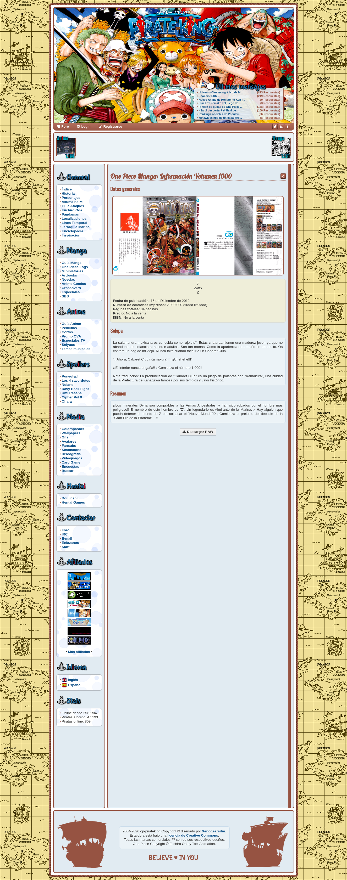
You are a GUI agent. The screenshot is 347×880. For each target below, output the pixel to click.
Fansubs (69, 446)
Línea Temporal (74, 223)
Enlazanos (70, 543)
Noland (68, 385)
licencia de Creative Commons (192, 835)
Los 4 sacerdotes (76, 380)
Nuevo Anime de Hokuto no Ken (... (222, 99)
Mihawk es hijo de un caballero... (220, 117)
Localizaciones (74, 219)
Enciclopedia (72, 231)
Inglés (73, 679)
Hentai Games (73, 502)
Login (85, 126)
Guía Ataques (73, 206)
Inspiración (71, 235)
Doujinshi (70, 498)
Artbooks (69, 275)
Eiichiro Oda (72, 210)
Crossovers (71, 288)
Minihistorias (72, 271)
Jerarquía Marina (76, 227)
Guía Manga (72, 263)
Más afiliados (79, 652)
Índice (67, 189)
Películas (69, 328)
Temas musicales (76, 349)
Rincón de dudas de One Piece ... (221, 106)
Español (74, 685)
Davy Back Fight (75, 389)
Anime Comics (74, 284)
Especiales (71, 292)
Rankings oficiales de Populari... (220, 114)
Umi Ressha (72, 393)
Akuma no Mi (73, 202)
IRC (65, 534)
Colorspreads (73, 429)
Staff (66, 547)
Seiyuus (68, 345)
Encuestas (70, 467)
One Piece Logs (75, 267)
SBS (65, 296)
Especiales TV (73, 340)
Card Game (71, 462)
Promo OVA (71, 336)
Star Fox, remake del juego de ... (220, 103)
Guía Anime (71, 324)
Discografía (71, 454)
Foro (65, 126)
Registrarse (112, 126)
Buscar (68, 471)
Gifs (65, 437)
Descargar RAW (200, 432)
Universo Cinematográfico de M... (221, 92)
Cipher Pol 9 (72, 397)
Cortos (67, 332)
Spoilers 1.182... (209, 96)
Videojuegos (72, 458)
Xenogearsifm (213, 831)
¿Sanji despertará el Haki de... (218, 110)
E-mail (67, 538)
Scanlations (71, 450)
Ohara (67, 401)
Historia (68, 193)
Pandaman (70, 214)
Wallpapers (71, 433)
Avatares (69, 441)
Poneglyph (71, 376)
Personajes (71, 198)
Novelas (68, 279)
